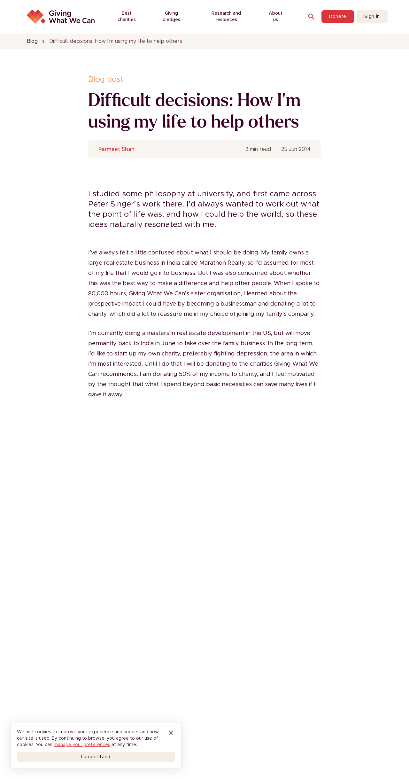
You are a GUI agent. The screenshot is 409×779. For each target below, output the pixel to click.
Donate (337, 16)
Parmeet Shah (116, 149)
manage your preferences (82, 745)
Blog (32, 41)
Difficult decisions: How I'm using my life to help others (115, 41)
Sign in (372, 16)
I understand (96, 757)
